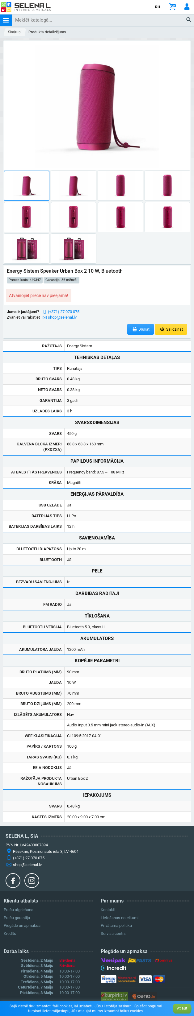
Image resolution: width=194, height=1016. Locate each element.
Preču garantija (17, 917)
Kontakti (108, 909)
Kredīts (10, 933)
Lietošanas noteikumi (119, 917)
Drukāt (141, 329)
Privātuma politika (116, 925)
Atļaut (182, 1008)
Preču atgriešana (18, 909)
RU (157, 7)
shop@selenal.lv (62, 317)
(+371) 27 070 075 (63, 311)
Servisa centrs (113, 933)
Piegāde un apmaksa (22, 925)
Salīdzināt (171, 329)
